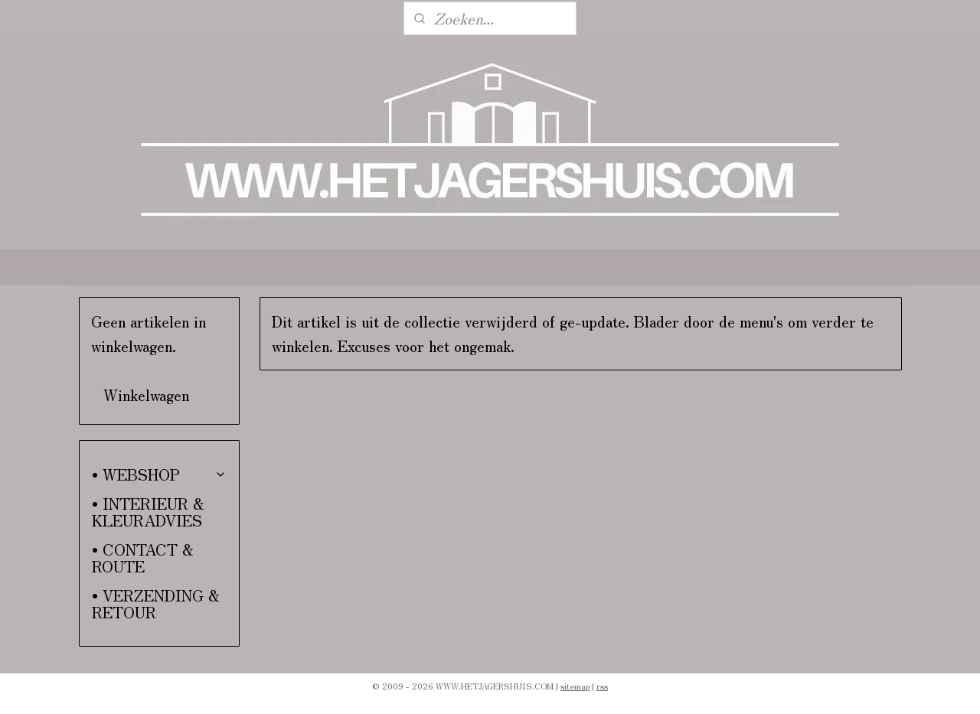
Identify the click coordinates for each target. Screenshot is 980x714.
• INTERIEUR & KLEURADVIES (148, 511)
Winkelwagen (146, 394)
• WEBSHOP (159, 474)
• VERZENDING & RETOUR (156, 603)
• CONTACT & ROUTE (143, 557)
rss (602, 686)
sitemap (575, 686)
